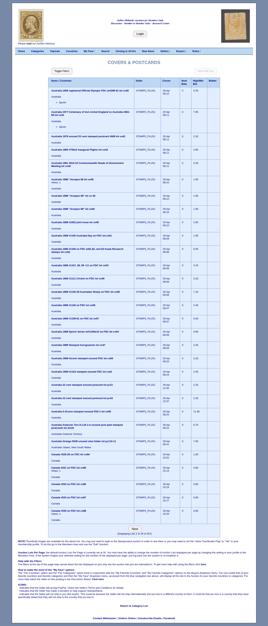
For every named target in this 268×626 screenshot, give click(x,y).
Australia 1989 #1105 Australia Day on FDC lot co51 (81, 235)
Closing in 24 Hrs (126, 51)
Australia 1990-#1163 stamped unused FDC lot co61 (81, 371)
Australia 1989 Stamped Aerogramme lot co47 (78, 345)
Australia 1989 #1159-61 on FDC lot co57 (75, 318)
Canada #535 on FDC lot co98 (68, 510)
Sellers (165, 51)
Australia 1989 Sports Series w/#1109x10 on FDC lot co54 (85, 331)
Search (105, 51)
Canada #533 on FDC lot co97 (68, 497)
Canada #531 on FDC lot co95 (68, 467)
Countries (72, 51)
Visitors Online (127, 618)
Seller (139, 80)
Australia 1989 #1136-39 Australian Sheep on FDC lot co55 (85, 291)
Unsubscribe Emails (149, 618)
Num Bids (184, 82)
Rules (196, 51)
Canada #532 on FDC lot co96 (68, 484)
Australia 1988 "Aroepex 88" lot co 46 (73, 195)
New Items (148, 51)
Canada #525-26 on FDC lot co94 (70, 454)
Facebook (169, 618)
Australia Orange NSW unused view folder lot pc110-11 (84, 441)
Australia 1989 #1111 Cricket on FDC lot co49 (77, 278)
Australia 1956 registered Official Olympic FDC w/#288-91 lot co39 (90, 90)
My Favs (89, 51)
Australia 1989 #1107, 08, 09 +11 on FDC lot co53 (80, 265)
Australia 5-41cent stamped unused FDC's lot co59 (81, 411)
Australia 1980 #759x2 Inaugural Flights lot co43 (79, 149)
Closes (166, 80)
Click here (98, 579)
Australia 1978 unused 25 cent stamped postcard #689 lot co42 (88, 136)
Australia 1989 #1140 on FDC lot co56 (73, 305)
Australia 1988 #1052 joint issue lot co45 (75, 222)
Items (54, 80)
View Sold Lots (205, 71)
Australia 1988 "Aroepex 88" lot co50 (73, 209)
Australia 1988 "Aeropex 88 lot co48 (72, 179)
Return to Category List (134, 605)
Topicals (55, 51)
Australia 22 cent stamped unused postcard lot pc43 (82, 398)
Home (21, 51)
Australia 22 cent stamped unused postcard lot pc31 (82, 384)
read (29, 43)
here (203, 564)
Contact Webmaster (104, 618)
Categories (37, 51)
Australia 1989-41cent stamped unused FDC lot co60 (82, 358)
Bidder (213, 80)
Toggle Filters (61, 71)
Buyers (181, 51)
